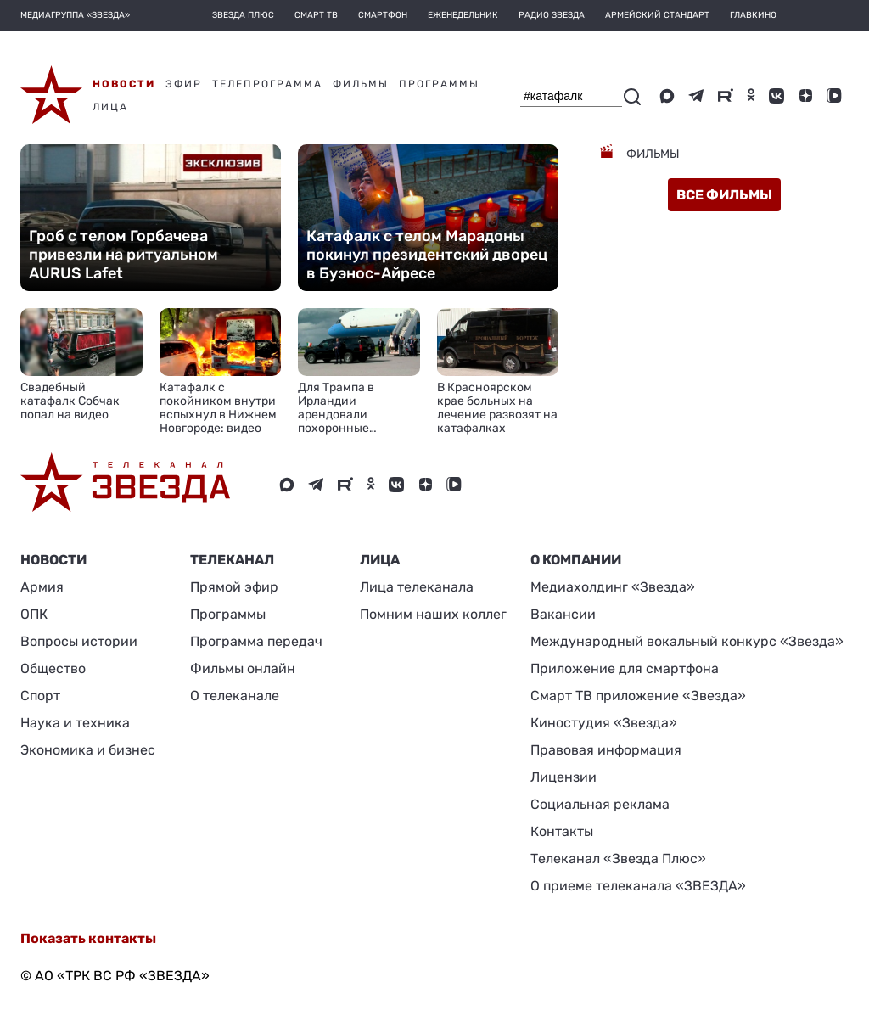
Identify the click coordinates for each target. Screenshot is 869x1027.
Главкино (753, 15)
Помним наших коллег (433, 614)
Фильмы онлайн (242, 668)
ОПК (34, 614)
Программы (228, 614)
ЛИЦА (380, 560)
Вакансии (563, 614)
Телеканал (232, 560)
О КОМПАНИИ (575, 560)
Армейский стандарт (657, 15)
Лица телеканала (417, 587)
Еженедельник (463, 15)
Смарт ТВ (316, 15)
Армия (42, 587)
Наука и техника (75, 723)
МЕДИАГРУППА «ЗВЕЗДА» (75, 15)
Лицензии (563, 777)
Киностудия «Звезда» (603, 723)
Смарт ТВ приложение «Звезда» (638, 695)
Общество (53, 668)
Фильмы (652, 154)
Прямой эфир (234, 587)
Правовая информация (605, 750)
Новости (53, 560)
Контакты (561, 831)
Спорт (40, 695)
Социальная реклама (600, 804)
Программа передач (256, 641)
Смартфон (382, 15)
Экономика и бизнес (87, 750)
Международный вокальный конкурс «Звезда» (687, 641)
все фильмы (724, 195)
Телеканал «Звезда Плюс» (618, 858)
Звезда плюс (243, 15)
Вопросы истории (78, 641)
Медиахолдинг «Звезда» (612, 587)
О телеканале (234, 695)
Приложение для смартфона (624, 668)
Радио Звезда (552, 15)
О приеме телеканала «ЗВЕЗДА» (638, 886)
